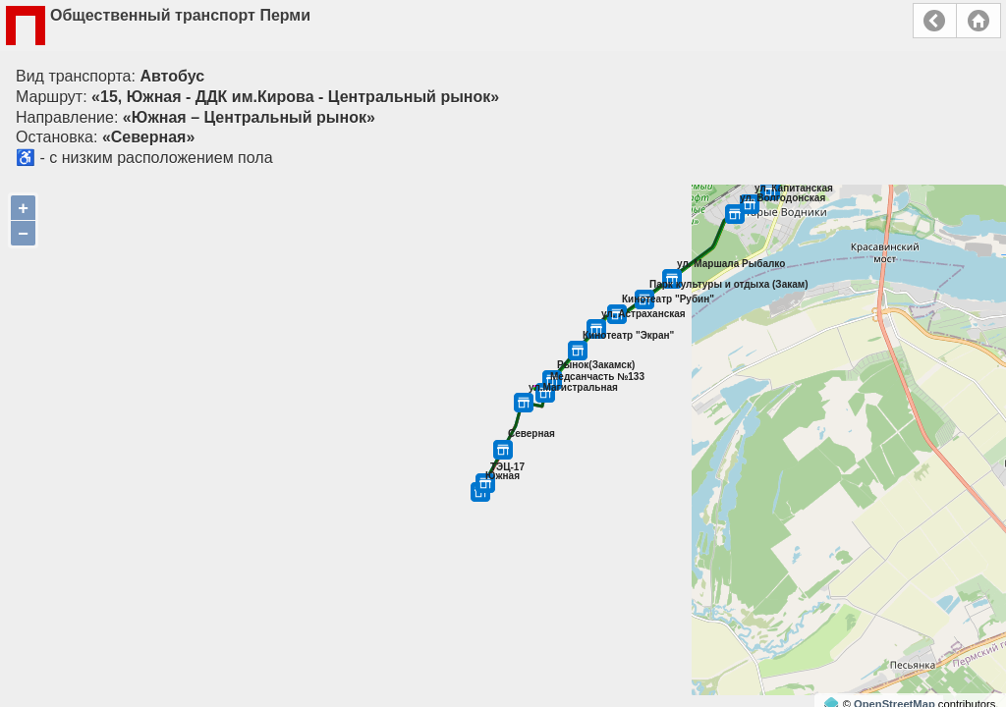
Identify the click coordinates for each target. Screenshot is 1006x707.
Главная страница (978, 20)
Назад (935, 20)
